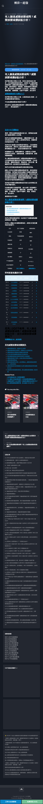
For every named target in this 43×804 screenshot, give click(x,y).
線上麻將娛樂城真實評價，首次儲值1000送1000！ (21, 383)
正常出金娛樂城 (10, 802)
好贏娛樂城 (14, 288)
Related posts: (10, 214)
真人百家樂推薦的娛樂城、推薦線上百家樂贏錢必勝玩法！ (20, 760)
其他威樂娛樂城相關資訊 (13, 212)
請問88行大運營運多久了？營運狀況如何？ (17, 541)
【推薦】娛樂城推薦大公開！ (13, 465)
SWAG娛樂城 (14, 305)
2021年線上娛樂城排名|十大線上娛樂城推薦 (16, 752)
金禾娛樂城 (14, 302)
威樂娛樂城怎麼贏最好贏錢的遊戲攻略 (17, 352)
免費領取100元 (32, 802)
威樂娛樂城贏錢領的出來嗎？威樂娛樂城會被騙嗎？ (19, 588)
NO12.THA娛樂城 (11, 659)
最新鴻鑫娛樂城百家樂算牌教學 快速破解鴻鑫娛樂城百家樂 (21, 473)
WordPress (21, 798)
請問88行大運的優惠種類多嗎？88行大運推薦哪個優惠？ (20, 527)
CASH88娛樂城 (14, 299)
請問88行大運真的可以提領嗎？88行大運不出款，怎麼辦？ (21, 553)
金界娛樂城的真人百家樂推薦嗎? (16, 377)
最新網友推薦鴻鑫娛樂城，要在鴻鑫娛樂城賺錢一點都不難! (21, 500)
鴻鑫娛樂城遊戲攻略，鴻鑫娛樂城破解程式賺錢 (18, 512)
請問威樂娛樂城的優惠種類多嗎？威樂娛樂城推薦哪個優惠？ (21, 585)
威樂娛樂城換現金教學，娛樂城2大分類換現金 (19, 350)
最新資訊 (19, 14)
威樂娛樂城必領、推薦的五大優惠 (16, 348)
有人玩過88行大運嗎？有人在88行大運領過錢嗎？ (19, 551)
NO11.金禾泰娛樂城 (12, 657)
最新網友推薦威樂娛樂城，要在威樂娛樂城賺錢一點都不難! (21, 620)
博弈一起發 (9, 24)
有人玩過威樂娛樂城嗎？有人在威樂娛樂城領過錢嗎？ (20, 608)
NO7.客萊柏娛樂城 (11, 649)
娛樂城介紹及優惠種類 (10, 14)
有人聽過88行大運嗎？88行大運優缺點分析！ (17, 548)
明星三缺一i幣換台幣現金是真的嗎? (15, 470)
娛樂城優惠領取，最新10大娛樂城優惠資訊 (17, 460)
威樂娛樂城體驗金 (12, 360)
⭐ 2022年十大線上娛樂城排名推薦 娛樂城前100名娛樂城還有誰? (21, 735)
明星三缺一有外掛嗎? (11, 468)
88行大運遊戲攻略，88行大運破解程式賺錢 (17, 569)
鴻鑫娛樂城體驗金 (10, 493)
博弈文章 (7, 64)
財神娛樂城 (14, 285)
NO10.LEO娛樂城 (11, 655)
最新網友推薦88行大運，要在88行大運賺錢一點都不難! (20, 560)
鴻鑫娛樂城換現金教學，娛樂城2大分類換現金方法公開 (20, 484)
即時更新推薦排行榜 (12, 210)
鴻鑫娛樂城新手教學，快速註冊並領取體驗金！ (18, 491)
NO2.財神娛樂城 (11, 639)
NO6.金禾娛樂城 (11, 647)
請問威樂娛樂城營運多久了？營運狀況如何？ (17, 599)
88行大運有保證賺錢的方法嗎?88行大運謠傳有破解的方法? (21, 563)
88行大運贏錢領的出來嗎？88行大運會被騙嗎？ (18, 530)
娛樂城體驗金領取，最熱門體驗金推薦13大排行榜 (19, 462)
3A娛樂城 (14, 296)
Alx (30, 798)
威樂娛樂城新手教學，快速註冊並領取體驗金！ (20, 358)
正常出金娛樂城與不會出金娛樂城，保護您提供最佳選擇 (20, 457)
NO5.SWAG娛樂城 (11, 645)
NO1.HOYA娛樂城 (11, 637)
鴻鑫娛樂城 (14, 293)
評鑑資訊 (25, 14)
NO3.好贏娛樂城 (11, 641)
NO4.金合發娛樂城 (11, 643)
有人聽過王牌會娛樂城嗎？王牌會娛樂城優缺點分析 (21, 379)
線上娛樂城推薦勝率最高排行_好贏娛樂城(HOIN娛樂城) (19, 755)
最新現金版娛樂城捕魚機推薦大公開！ (14, 767)
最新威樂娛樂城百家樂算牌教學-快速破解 (18, 356)
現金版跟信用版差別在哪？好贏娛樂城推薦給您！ (17, 749)
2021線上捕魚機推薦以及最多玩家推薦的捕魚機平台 (18, 770)
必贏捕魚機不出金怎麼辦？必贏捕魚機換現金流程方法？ (22, 381)
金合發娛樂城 (14, 307)
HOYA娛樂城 (14, 282)
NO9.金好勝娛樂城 (11, 653)
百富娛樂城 (14, 317)
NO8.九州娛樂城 (11, 651)
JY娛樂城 (14, 290)
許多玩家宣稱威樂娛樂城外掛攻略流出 (17, 354)
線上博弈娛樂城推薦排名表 (12, 757)
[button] (14, 94)
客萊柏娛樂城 (14, 312)
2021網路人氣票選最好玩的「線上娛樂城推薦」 (17, 747)
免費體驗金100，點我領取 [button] (13, 339)
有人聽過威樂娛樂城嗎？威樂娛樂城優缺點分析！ (19, 208)
